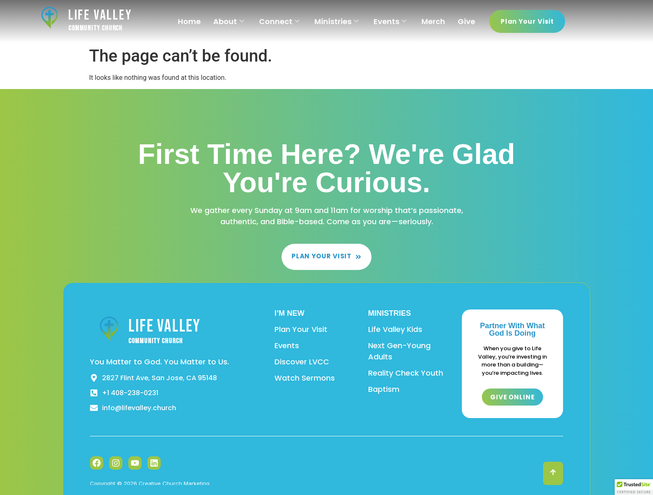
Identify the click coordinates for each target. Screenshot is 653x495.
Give (466, 21)
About (228, 21)
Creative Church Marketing (174, 483)
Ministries (336, 21)
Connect (279, 21)
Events (390, 21)
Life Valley (100, 15)
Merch (433, 21)
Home (189, 21)
